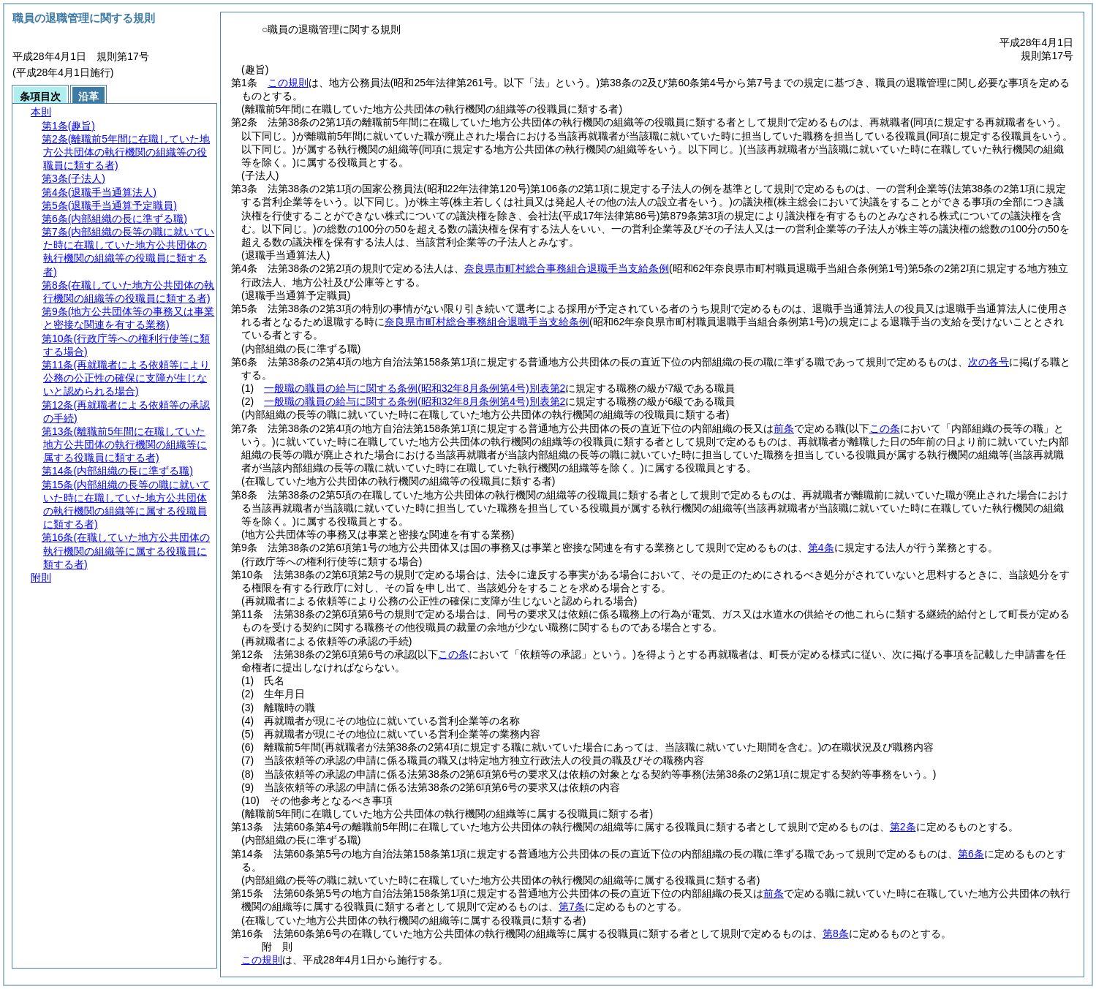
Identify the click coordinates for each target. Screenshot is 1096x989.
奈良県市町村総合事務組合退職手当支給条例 (566, 268)
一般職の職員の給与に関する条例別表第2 (414, 388)
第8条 (836, 933)
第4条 (821, 547)
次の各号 (988, 362)
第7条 (572, 906)
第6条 (971, 854)
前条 (784, 428)
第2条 (903, 827)
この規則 (288, 82)
